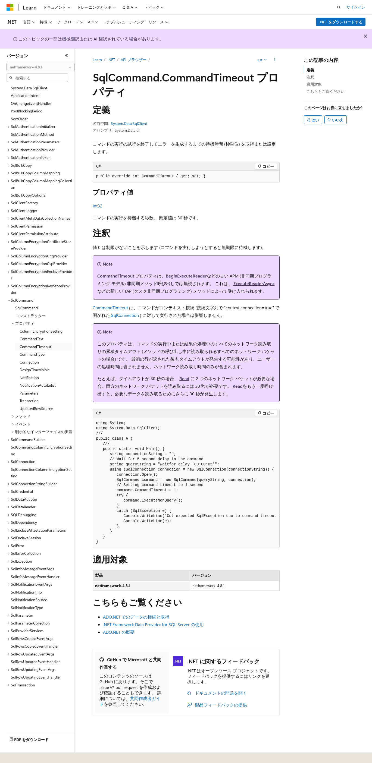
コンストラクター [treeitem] (30, 315)
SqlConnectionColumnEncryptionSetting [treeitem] (41, 473)
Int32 (97, 206)
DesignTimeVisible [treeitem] (34, 369)
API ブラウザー (133, 59)
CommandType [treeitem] (32, 354)
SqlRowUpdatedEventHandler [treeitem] (35, 661)
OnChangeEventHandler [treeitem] (31, 103)
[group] (186, 482)
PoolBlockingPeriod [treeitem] (26, 110)
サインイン (355, 7)
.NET (111, 59)
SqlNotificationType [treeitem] (27, 607)
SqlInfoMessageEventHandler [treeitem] (35, 576)
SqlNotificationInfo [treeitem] (26, 592)
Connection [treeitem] (29, 362)
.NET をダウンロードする (340, 21)
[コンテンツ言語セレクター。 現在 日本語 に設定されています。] (18, 755)
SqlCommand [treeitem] (26, 307)
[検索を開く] (338, 7)
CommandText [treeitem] (31, 338)
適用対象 (314, 84)
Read (184, 378)
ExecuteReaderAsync (254, 283)
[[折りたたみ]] (66, 56)
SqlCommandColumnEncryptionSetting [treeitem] (41, 450)
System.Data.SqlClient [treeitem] (29, 87)
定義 (310, 69)
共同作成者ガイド (129, 701)
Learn (97, 59)
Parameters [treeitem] (29, 393)
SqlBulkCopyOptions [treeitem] (28, 195)
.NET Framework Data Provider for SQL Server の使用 (153, 624)
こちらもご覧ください (326, 91)
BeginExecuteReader (186, 276)
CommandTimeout (115, 276)
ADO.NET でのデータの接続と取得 (136, 617)
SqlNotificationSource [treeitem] (29, 599)
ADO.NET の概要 (119, 632)
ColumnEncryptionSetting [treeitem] (41, 331)
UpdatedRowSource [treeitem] (36, 408)
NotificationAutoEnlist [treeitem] (38, 385)
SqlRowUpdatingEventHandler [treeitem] (36, 677)
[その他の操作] (274, 60)
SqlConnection (125, 315)
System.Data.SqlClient (129, 123)
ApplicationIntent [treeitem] (25, 95)
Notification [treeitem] (29, 377)
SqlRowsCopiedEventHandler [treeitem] (35, 646)
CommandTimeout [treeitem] (35, 346)
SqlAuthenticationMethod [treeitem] (32, 134)
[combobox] (40, 67)
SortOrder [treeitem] (19, 118)
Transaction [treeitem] (29, 400)
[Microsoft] (10, 7)
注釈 (310, 77)
